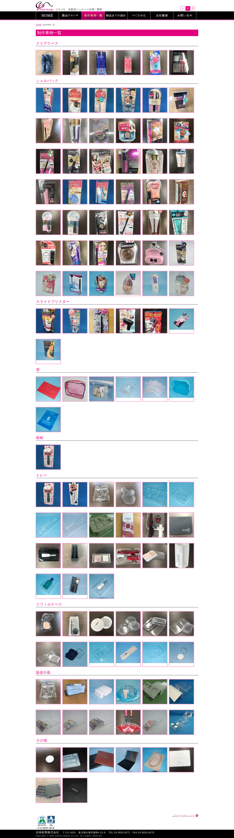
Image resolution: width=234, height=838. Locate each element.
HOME (47, 15)
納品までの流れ (116, 15)
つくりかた (139, 15)
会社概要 (161, 15)
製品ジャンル (70, 15)
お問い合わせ (184, 15)
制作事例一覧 (93, 15)
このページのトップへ (183, 815)
